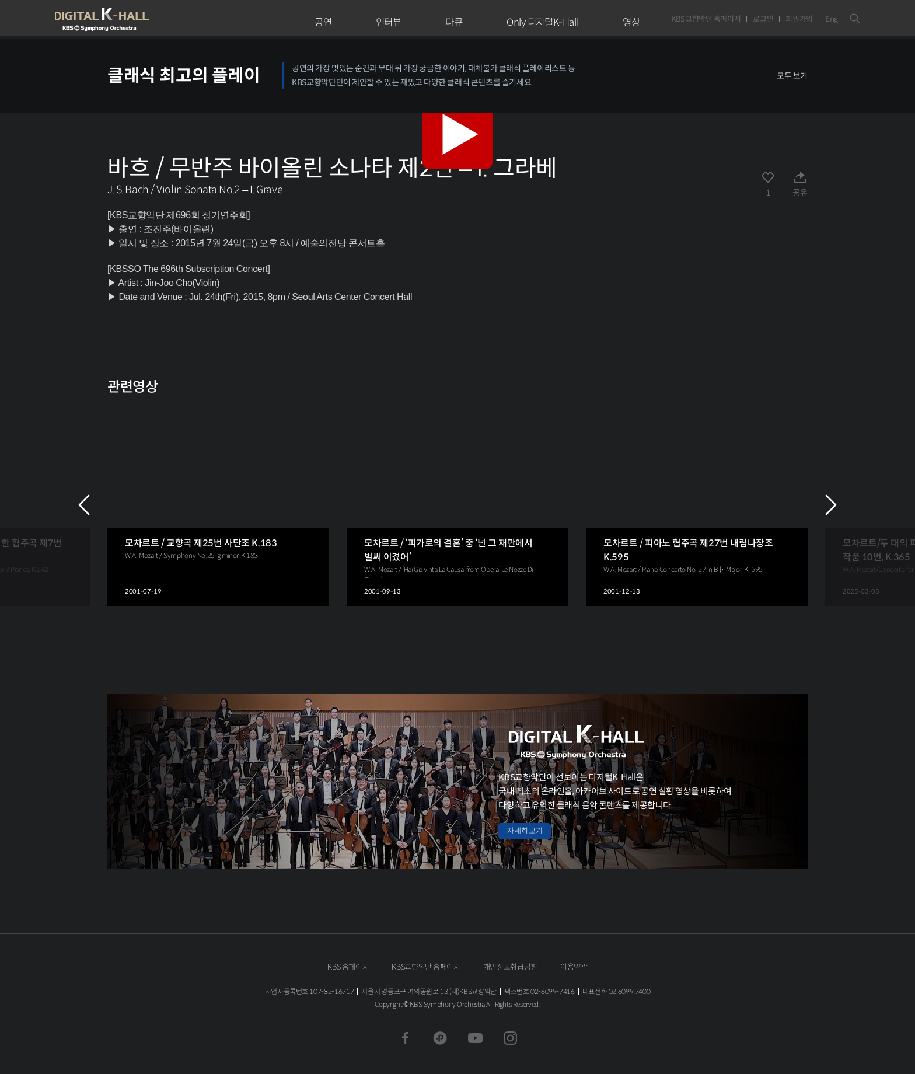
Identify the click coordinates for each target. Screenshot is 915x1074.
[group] (218, 504)
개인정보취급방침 (510, 967)
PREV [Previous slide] (84, 504)
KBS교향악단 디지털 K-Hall (129, 19)
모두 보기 (792, 76)
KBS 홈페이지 (348, 967)
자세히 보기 (524, 831)
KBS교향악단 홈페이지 (706, 19)
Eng (831, 19)
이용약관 (574, 967)
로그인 (763, 19)
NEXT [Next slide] (830, 504)
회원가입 (799, 19)
